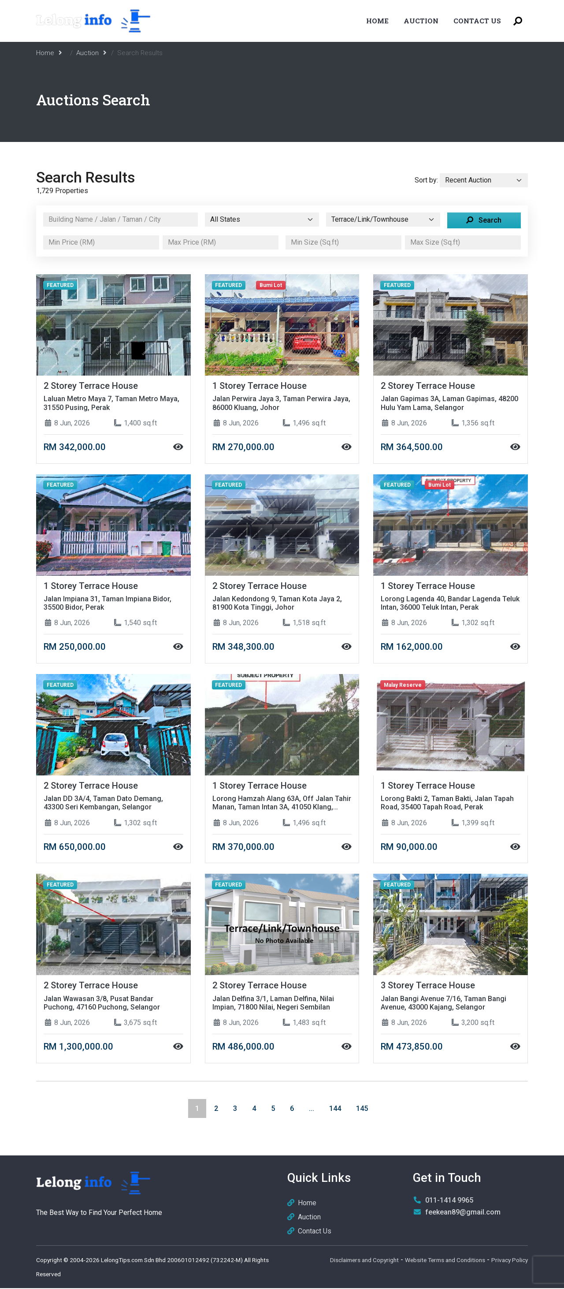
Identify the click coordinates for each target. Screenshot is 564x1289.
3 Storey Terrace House (428, 986)
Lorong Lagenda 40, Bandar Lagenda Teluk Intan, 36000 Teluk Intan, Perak (450, 603)
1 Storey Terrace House (260, 385)
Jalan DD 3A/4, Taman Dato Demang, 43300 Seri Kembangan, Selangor (103, 803)
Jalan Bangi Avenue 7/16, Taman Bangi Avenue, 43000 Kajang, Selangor (443, 1003)
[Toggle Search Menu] (518, 21)
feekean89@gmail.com (463, 1213)
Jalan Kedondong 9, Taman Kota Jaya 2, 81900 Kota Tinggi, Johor (277, 603)
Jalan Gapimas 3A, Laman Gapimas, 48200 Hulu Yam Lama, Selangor (449, 403)
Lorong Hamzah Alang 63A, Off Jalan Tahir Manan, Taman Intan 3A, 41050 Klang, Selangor (281, 803)
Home (377, 20)
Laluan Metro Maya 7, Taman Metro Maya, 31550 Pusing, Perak (111, 403)
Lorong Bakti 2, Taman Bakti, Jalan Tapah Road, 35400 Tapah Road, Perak (447, 803)
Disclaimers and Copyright (364, 1260)
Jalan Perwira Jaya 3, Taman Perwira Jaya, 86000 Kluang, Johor (281, 403)
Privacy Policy (509, 1260)
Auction (421, 20)
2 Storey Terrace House (91, 385)
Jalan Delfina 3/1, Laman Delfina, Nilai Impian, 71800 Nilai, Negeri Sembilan (273, 1003)
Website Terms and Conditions (445, 1260)
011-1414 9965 (449, 1201)
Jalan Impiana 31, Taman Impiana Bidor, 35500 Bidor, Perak (107, 603)
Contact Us (477, 20)
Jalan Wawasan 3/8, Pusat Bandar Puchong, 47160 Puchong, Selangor (102, 1003)
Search (483, 220)
